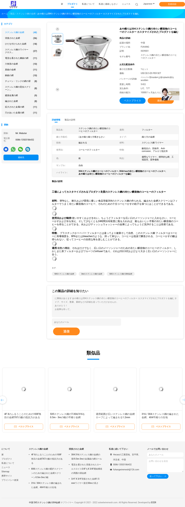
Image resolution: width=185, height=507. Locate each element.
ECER (153, 502)
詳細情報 (56, 120)
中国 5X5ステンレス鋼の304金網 (44, 502)
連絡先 (21, 157)
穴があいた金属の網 (21, 112)
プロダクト (7, 459)
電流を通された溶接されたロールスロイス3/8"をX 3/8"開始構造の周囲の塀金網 (86, 468)
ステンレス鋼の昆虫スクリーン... (21, 88)
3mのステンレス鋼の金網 (91, 274)
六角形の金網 (21, 63)
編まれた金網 (21, 101)
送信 (66, 331)
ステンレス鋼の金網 (21, 32)
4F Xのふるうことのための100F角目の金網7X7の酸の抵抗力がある (47, 458)
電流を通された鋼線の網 (21, 58)
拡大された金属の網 (21, 107)
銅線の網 (21, 75)
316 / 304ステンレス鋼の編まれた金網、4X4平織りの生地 (46, 485)
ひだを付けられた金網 (21, 43)
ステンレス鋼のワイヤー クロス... (21, 51)
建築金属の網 (21, 95)
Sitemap (5, 471)
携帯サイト (7, 476)
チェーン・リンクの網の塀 (21, 81)
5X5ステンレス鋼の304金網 (120, 274)
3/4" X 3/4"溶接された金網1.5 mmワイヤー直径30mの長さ (85, 481)
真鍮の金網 (21, 69)
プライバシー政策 (10, 480)
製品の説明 (70, 120)
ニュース (6, 467)
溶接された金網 (21, 38)
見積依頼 (172, 4)
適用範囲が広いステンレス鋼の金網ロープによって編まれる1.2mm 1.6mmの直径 (115, 417)
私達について (8, 463)
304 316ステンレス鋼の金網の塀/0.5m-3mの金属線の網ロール (86, 456)
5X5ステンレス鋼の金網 (64, 274)
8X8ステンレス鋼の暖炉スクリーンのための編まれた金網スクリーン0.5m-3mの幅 (47, 473)
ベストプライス (132, 100)
